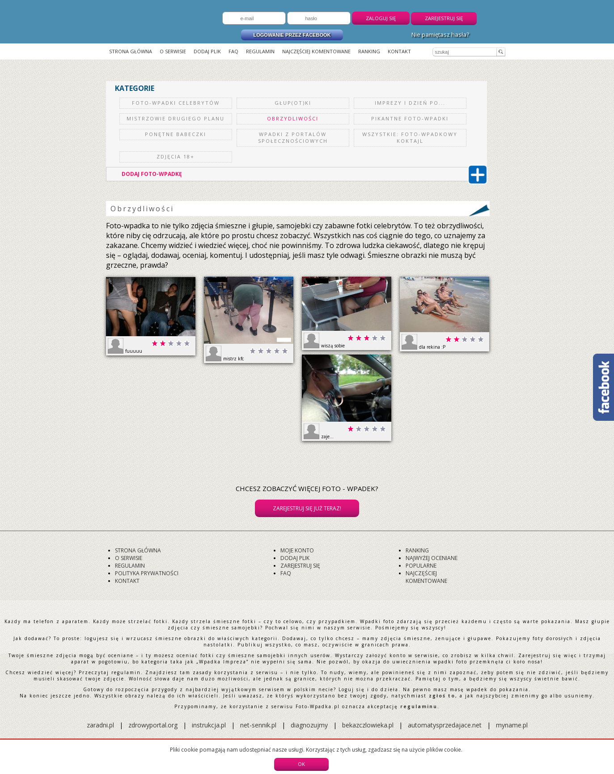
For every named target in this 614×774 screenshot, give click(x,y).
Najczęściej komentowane (316, 51)
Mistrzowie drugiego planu (175, 118)
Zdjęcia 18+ (176, 156)
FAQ (233, 51)
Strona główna (130, 51)
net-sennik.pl (258, 725)
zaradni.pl (100, 725)
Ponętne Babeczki (175, 134)
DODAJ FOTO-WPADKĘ (303, 174)
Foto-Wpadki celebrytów (176, 102)
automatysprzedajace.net (445, 725)
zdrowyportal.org (153, 725)
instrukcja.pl (209, 725)
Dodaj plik (207, 51)
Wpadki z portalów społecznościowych (293, 137)
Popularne (421, 565)
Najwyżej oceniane (431, 558)
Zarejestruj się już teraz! (307, 508)
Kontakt (399, 51)
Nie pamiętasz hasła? (440, 34)
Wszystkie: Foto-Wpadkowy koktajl (409, 137)
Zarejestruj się (444, 18)
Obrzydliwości (292, 118)
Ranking (369, 51)
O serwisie (173, 51)
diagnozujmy (310, 725)
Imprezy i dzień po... (410, 102)
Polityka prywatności (146, 573)
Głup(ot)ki (293, 102)
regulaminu (418, 706)
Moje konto (297, 550)
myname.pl (512, 725)
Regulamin (260, 51)
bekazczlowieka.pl (368, 725)
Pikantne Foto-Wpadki (410, 118)
